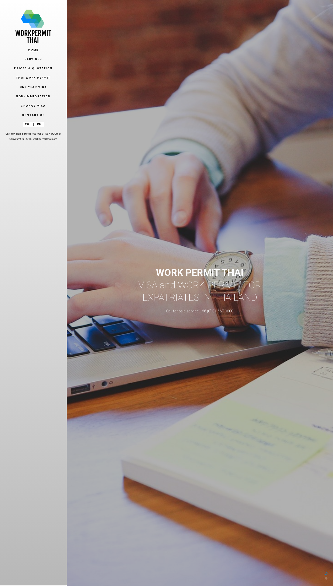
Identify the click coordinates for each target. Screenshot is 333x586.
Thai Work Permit (33, 77)
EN (39, 124)
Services (33, 59)
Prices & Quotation (33, 68)
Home (33, 49)
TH (27, 124)
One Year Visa (33, 87)
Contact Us (33, 115)
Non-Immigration (33, 96)
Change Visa (33, 105)
